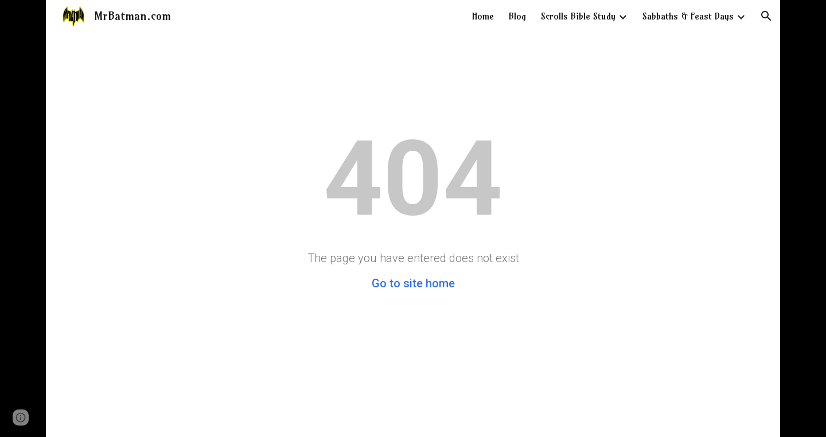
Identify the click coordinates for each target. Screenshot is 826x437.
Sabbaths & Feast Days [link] (688, 16)
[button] (766, 16)
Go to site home (413, 283)
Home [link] (483, 16)
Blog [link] (517, 16)
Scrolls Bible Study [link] (578, 16)
